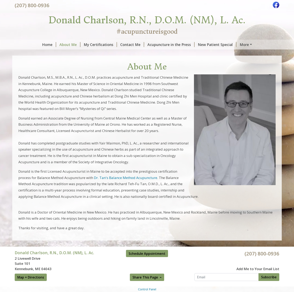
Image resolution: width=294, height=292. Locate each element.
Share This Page (146, 286)
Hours (69, 53)
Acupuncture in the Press (146, 44)
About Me (45, 44)
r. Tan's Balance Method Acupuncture (126, 186)
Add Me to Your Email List (257, 277)
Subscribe (269, 285)
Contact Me (108, 44)
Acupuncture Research (39, 53)
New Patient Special (193, 44)
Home (25, 44)
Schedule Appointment (147, 262)
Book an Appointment (236, 44)
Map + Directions (30, 286)
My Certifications (76, 44)
